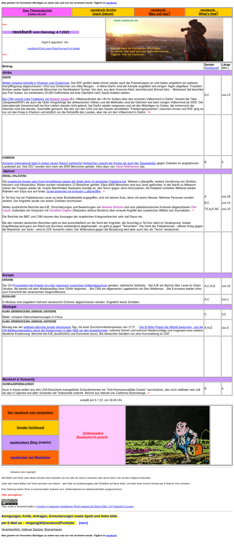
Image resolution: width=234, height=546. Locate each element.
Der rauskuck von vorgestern (30, 412)
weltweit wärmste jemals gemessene (47, 327)
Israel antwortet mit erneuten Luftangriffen (74, 191)
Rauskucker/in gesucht (92, 437)
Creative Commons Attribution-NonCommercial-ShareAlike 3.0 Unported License (85, 506)
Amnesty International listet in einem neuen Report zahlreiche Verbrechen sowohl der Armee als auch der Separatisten (79, 163)
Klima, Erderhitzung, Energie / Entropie (29, 311)
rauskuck (111, 2)
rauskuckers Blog (23, 442)
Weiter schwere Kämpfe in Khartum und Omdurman (35, 83)
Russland (9, 296)
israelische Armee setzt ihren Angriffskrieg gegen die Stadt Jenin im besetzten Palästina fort (66, 181)
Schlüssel (211, 68)
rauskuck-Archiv (103, 10)
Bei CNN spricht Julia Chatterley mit (35, 99)
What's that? (208, 14)
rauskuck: (159, 10)
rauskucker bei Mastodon (30, 457)
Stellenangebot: (93, 433)
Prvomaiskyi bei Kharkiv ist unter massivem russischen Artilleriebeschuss (60, 285)
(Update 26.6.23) (37, 14)
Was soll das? (159, 14)
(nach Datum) (103, 14)
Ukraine (7, 279)
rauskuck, (208, 10)
